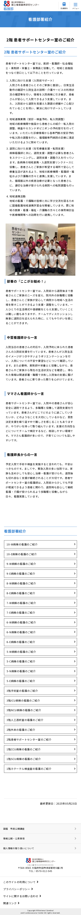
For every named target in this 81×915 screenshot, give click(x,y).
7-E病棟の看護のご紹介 (21, 612)
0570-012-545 (44, 871)
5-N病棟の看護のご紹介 (21, 671)
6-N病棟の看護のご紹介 (21, 632)
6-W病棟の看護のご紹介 (21, 622)
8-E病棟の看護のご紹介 (21, 593)
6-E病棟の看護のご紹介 (21, 642)
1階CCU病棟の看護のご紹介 (23, 749)
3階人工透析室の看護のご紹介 (25, 720)
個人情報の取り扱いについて (18, 848)
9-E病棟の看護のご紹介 (21, 573)
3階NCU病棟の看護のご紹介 (24, 710)
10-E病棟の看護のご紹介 (22, 554)
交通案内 (64, 8)
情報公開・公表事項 (14, 838)
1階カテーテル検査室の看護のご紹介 (29, 769)
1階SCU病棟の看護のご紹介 (24, 759)
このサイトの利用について (19, 882)
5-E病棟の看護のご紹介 (21, 681)
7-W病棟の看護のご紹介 (21, 603)
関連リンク (10, 903)
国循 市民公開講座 (14, 828)
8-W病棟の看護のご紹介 (21, 583)
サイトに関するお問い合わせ (20, 896)
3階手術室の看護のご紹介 (22, 691)
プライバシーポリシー (16, 889)
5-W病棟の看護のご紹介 (21, 652)
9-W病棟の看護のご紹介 (21, 564)
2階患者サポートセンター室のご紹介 (29, 739)
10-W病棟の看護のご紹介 (22, 544)
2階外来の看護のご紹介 (21, 730)
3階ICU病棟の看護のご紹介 (23, 700)
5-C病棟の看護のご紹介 (21, 661)
